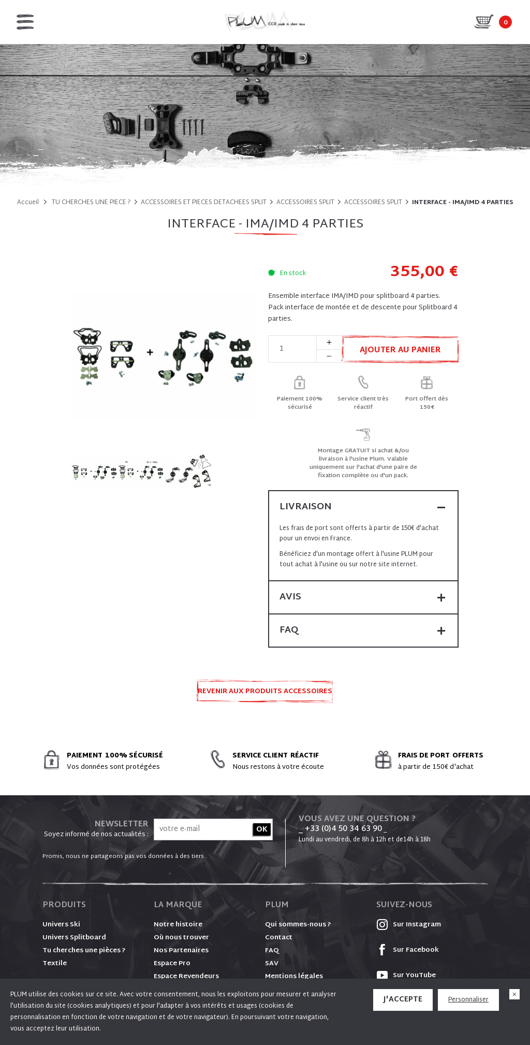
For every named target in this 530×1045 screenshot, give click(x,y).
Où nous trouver (181, 938)
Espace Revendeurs (186, 976)
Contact (278, 938)
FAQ (272, 950)
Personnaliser (468, 1000)
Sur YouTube (406, 975)
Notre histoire (178, 925)
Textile (54, 963)
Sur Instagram (408, 925)
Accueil (28, 202)
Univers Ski (61, 925)
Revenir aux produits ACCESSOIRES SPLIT (265, 694)
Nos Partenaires (181, 950)
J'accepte (403, 999)
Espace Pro (172, 963)
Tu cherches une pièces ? (84, 950)
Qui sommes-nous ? (298, 925)
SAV (271, 963)
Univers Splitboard (74, 938)
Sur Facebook (407, 950)
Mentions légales (294, 976)
